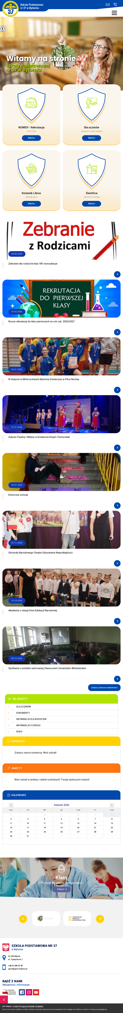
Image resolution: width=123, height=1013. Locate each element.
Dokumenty (23, 713)
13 (78, 823)
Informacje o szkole (28, 725)
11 (45, 823)
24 (28, 832)
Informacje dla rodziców (31, 719)
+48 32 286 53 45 (115, 4)
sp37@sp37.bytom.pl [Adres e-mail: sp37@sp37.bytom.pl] (17, 969)
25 (45, 832)
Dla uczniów (23, 706)
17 (28, 828)
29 (112, 832)
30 (11, 836)
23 (11, 832)
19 (61, 828)
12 (61, 823)
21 (95, 828)
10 (28, 823)
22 (112, 828)
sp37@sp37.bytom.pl (108, 4)
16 (11, 828)
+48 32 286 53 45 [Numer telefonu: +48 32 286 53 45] (15, 965)
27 (78, 832)
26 (61, 832)
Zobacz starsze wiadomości (104, 687)
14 (95, 823)
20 (78, 828)
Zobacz (62, 889)
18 (45, 828)
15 (112, 823)
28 (95, 832)
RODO (19, 731)
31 (28, 836)
